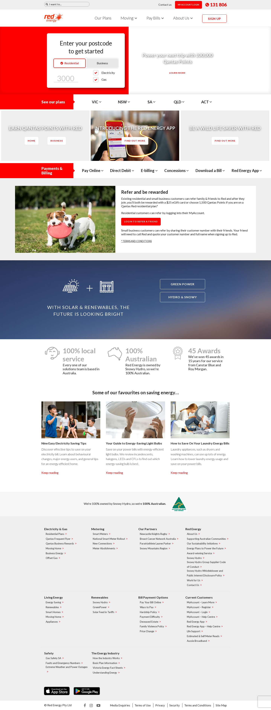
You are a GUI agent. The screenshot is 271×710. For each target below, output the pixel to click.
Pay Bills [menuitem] (153, 18)
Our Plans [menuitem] (103, 18)
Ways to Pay (147, 607)
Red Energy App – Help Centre (203, 626)
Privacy (160, 705)
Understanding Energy (105, 672)
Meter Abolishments (104, 548)
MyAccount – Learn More (200, 602)
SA (151, 102)
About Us (192, 534)
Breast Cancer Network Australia (158, 538)
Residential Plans (55, 534)
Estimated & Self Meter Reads (203, 636)
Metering (97, 529)
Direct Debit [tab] (122, 170)
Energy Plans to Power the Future (205, 548)
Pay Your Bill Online (150, 602)
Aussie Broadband (197, 641)
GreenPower (100, 607)
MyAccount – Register (199, 607)
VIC (96, 102)
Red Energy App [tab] (246, 170)
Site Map (221, 705)
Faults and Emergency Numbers (63, 663)
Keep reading (50, 472)
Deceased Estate (149, 621)
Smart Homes (53, 612)
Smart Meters (100, 534)
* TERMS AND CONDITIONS (136, 241)
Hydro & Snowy (182, 297)
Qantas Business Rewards (60, 543)
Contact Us (193, 585)
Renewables (52, 607)
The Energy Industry (105, 653)
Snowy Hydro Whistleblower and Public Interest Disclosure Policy (205, 573)
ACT (206, 102)
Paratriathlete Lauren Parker (155, 543)
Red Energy (193, 529)
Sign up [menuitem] (214, 18)
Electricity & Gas (55, 529)
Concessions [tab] (176, 170)
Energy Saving (53, 602)
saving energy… (163, 392)
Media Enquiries (120, 705)
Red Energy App (196, 621)
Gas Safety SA (53, 658)
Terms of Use (143, 705)
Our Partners (147, 529)
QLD (179, 102)
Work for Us (193, 580)
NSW (124, 102)
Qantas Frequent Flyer (58, 538)
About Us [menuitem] (181, 18)
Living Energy (53, 597)
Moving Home (53, 548)
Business (102, 63)
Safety (49, 653)
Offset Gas (52, 558)
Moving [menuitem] (127, 18)
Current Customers (199, 597)
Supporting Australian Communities (206, 538)
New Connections (102, 543)
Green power (182, 284)
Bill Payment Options (153, 597)
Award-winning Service (199, 553)
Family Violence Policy (152, 626)
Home (31, 140)
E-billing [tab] (149, 170)
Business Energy (54, 553)
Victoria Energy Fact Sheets (108, 667)
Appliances (52, 621)
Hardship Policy (148, 612)
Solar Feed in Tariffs (103, 612)
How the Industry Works (106, 658)
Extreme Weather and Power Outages (67, 667)
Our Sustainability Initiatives (202, 543)
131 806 (216, 4)
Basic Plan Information (105, 663)
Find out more (135, 140)
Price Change (147, 631)
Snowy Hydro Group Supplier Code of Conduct (206, 564)
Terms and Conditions (197, 705)
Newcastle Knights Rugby (153, 534)
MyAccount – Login (197, 612)
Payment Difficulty (150, 616)
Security (174, 705)
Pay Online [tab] (93, 170)
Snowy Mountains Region (153, 548)
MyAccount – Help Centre (201, 616)
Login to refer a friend (141, 221)
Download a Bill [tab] (210, 170)
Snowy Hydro (194, 558)
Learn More (177, 72)
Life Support (193, 631)
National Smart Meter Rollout (109, 538)
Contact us (165, 4)
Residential (69, 63)
